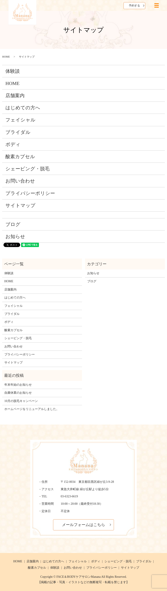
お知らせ (15, 236)
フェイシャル (20, 120)
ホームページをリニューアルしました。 (31, 409)
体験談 (12, 71)
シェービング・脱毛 (27, 168)
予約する (134, 5)
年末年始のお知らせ (18, 384)
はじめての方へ (22, 107)
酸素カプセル (20, 156)
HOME (6, 56)
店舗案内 (15, 95)
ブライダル (17, 132)
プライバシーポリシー (30, 193)
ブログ (12, 224)
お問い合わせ (20, 181)
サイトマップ (20, 205)
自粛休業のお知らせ (18, 392)
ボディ (12, 144)
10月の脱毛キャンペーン (21, 401)
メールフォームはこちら (83, 525)
